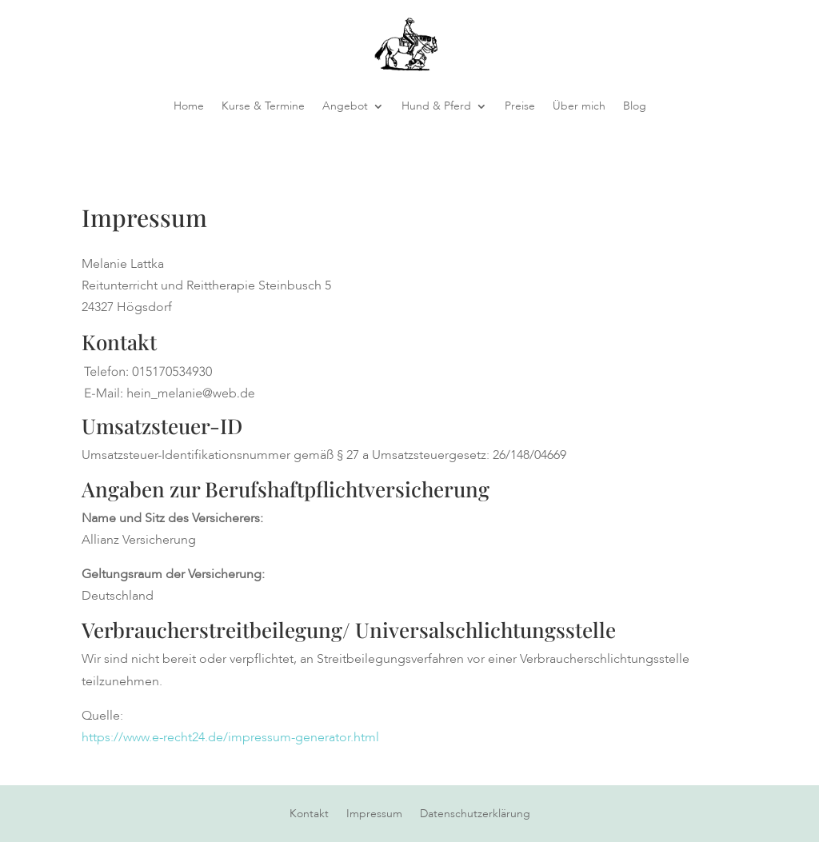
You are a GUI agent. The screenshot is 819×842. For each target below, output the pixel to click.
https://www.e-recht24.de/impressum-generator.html (230, 737)
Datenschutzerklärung (475, 814)
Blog (634, 106)
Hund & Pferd (436, 106)
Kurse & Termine (263, 106)
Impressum (374, 814)
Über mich (579, 106)
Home (189, 106)
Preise (520, 106)
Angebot (345, 106)
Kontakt (309, 814)
